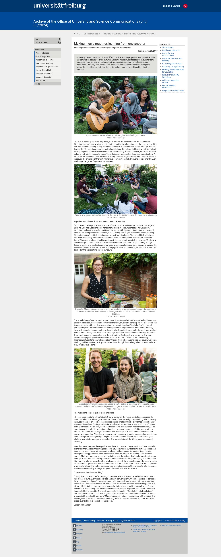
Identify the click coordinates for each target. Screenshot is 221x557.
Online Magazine (92, 33)
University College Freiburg (173, 67)
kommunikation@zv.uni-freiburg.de (114, 532)
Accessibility (89, 520)
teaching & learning (112, 33)
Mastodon (79, 550)
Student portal (168, 47)
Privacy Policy (112, 520)
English (166, 6)
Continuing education (171, 50)
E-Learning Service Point (172, 64)
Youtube (78, 538)
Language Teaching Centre (173, 91)
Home (75, 33)
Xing (77, 542)
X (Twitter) (79, 530)
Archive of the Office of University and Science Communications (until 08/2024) (90, 23)
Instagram (79, 534)
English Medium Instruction (169, 86)
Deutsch (176, 6)
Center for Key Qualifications (168, 54)
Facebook (79, 526)
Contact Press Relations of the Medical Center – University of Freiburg (145, 526)
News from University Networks (171, 525)
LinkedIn (78, 546)
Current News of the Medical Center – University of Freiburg (144, 530)
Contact (100, 520)
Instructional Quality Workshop (170, 76)
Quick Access (41, 42)
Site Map (78, 520)
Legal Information (127, 520)
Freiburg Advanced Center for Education (173, 71)
